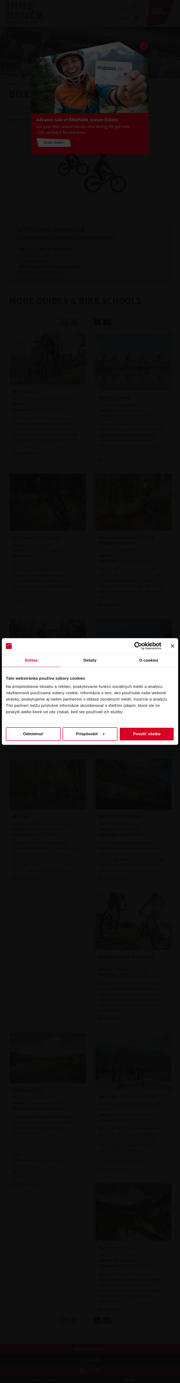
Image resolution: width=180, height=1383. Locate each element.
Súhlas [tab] (31, 660)
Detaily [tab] (90, 660)
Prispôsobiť (90, 734)
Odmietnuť (33, 734)
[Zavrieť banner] (172, 646)
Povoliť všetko (147, 734)
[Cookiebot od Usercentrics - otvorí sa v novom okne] (140, 646)
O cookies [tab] (148, 660)
